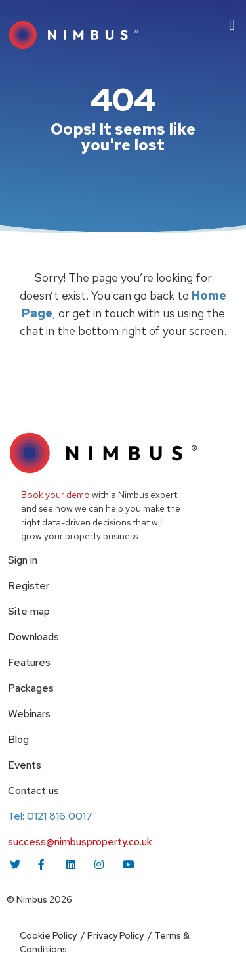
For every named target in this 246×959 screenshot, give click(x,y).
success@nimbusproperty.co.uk (80, 842)
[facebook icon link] (44, 864)
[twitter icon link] (16, 864)
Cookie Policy (48, 935)
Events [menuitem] (24, 765)
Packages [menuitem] (31, 688)
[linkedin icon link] (72, 864)
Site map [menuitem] (29, 611)
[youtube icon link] (128, 864)
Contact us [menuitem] (33, 790)
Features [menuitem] (29, 662)
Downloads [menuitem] (33, 637)
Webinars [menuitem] (29, 714)
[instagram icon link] (100, 864)
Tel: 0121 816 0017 (50, 816)
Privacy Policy (115, 935)
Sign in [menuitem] (22, 560)
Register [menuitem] (28, 585)
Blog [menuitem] (18, 739)
